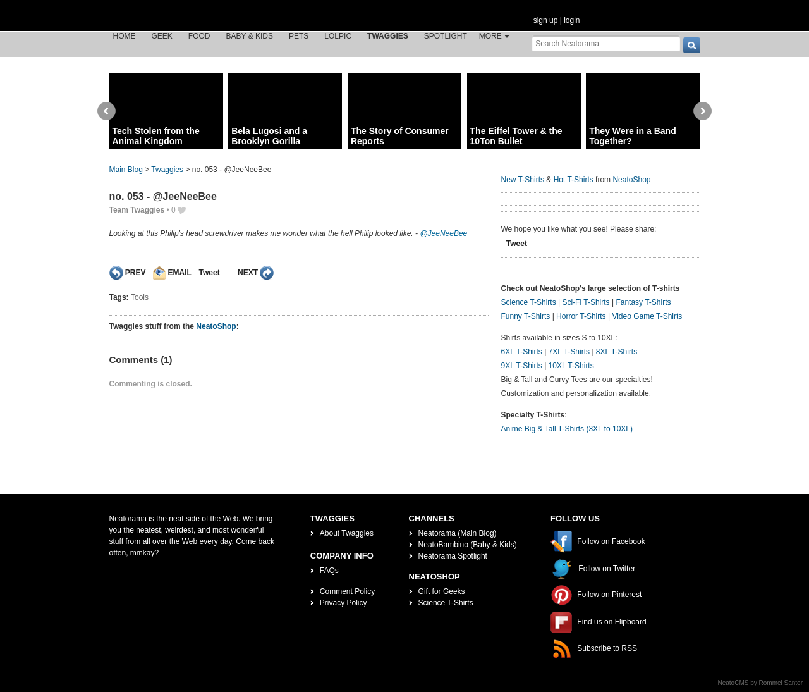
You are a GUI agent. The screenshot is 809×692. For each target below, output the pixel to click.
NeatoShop (216, 326)
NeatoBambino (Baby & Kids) (467, 544)
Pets (298, 36)
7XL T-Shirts (569, 351)
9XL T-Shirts (521, 365)
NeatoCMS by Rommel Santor (760, 682)
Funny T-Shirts (525, 316)
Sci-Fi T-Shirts (585, 302)
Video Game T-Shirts (647, 316)
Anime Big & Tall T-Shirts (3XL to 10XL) (567, 428)
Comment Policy (347, 591)
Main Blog (126, 169)
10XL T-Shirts (571, 365)
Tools (140, 297)
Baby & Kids (249, 36)
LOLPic (337, 36)
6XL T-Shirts (521, 351)
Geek (162, 36)
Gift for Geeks (441, 591)
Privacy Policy (343, 602)
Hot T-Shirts (573, 179)
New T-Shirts (522, 179)
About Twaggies (347, 533)
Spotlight (445, 36)
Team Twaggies (137, 210)
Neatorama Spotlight (452, 556)
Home (124, 36)
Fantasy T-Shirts (643, 302)
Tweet (209, 272)
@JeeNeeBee (443, 233)
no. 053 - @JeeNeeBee (163, 196)
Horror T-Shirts (580, 316)
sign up (545, 20)
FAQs (329, 570)
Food (199, 36)
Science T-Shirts (528, 302)
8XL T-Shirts (616, 351)
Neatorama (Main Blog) (457, 533)
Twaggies (387, 36)
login (572, 20)
